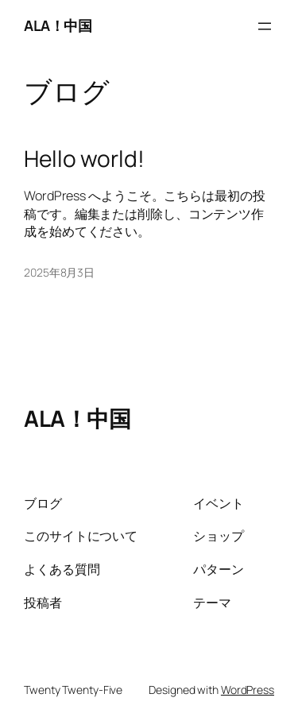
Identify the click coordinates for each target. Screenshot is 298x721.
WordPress (247, 689)
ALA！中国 (57, 25)
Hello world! (84, 159)
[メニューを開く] (264, 26)
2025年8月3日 (59, 272)
